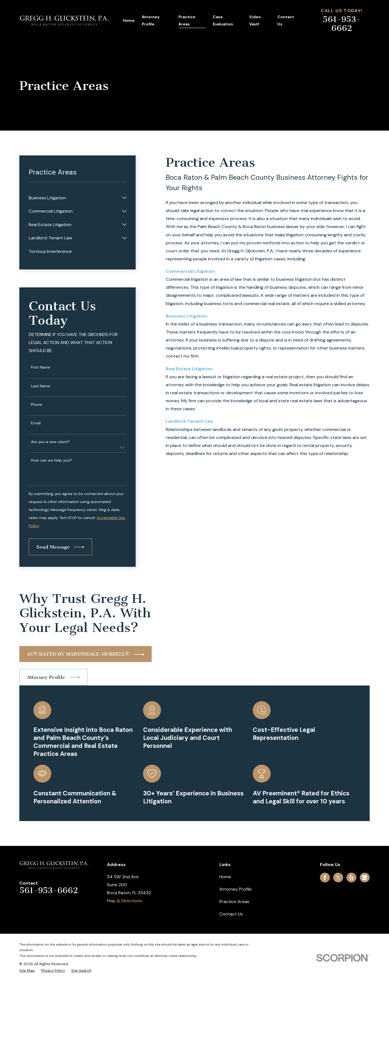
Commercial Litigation (190, 271)
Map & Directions (124, 901)
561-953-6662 (342, 24)
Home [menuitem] (129, 20)
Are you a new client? (50, 442)
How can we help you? (51, 460)
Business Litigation (186, 316)
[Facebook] (324, 877)
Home (225, 877)
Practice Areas (234, 901)
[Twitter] (338, 877)
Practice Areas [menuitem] (186, 20)
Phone (36, 404)
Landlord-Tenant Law (189, 421)
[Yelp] (351, 877)
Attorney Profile (235, 889)
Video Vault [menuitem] (255, 20)
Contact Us (231, 914)
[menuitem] (74, 197)
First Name (40, 367)
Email (36, 423)
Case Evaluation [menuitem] (223, 20)
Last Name (40, 386)
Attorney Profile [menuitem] (151, 20)
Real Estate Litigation (189, 369)
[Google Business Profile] (364, 877)
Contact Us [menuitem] (285, 20)
